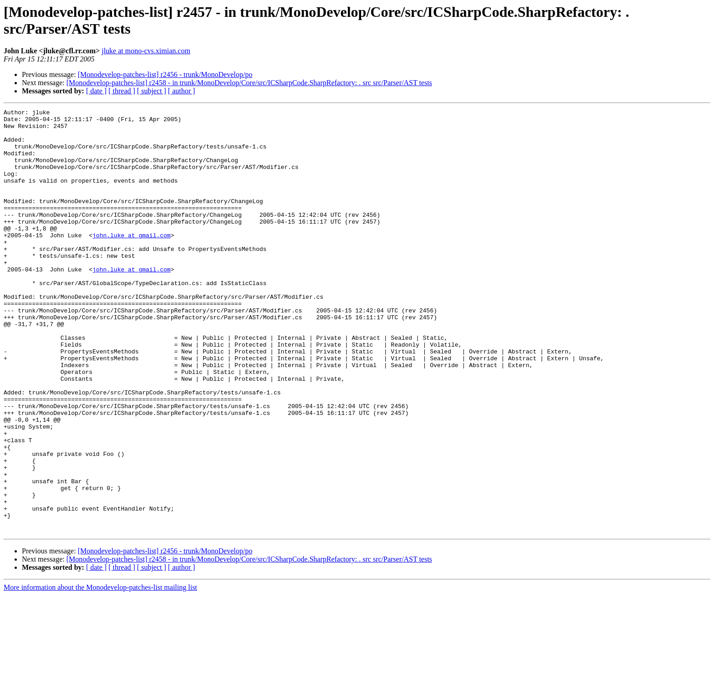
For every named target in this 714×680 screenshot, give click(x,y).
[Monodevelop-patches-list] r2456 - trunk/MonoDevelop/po (165, 74)
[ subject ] (151, 91)
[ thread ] (121, 91)
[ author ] (181, 91)
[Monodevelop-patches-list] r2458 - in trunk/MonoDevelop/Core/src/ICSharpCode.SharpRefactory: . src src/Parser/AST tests (249, 83)
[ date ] (96, 91)
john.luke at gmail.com (131, 261)
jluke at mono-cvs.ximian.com (146, 51)
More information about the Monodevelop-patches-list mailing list (100, 672)
